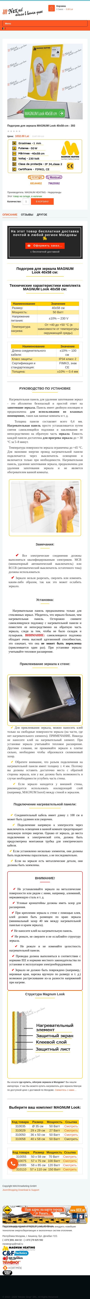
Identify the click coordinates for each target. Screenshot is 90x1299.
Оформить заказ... (45, 245)
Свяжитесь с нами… (65, 1090)
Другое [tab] (42, 214)
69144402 (36, 183)
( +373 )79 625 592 (33, 1240)
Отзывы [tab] (27, 214)
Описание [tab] (9, 214)
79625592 (54, 183)
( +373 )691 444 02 (12, 1240)
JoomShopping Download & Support (20, 1190)
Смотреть (71, 1126)
